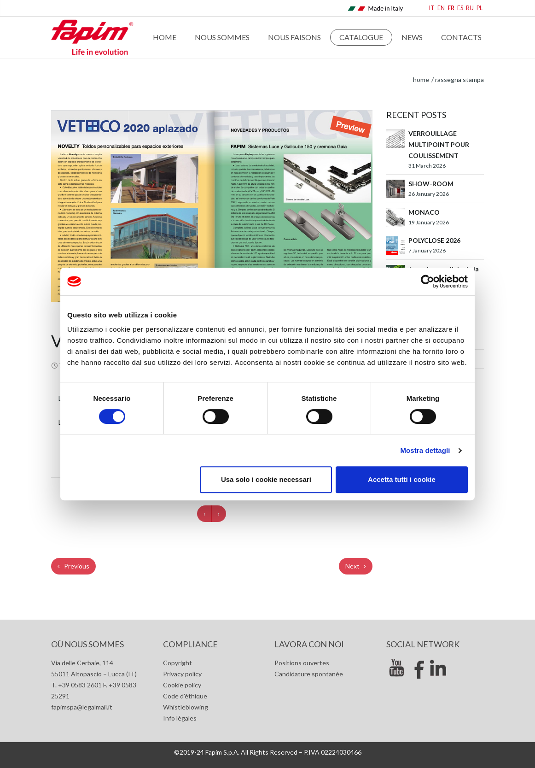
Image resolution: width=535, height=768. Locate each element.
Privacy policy (182, 674)
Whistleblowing (185, 707)
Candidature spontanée (308, 674)
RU (470, 8)
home (421, 79)
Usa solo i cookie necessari (266, 479)
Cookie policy (182, 685)
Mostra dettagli (425, 450)
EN (441, 8)
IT (432, 8)
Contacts (461, 37)
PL (480, 8)
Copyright (177, 663)
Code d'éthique (185, 696)
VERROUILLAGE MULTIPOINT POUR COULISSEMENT (438, 144)
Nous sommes (222, 37)
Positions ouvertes (301, 663)
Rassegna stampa (459, 79)
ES (460, 8)
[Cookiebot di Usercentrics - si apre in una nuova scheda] (427, 281)
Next (355, 566)
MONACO (424, 212)
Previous (73, 566)
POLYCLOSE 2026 (434, 240)
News (412, 37)
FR (451, 8)
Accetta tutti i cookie (402, 479)
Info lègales (180, 718)
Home (164, 37)
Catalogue (361, 37)
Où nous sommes (87, 644)
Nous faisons (294, 37)
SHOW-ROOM (431, 184)
